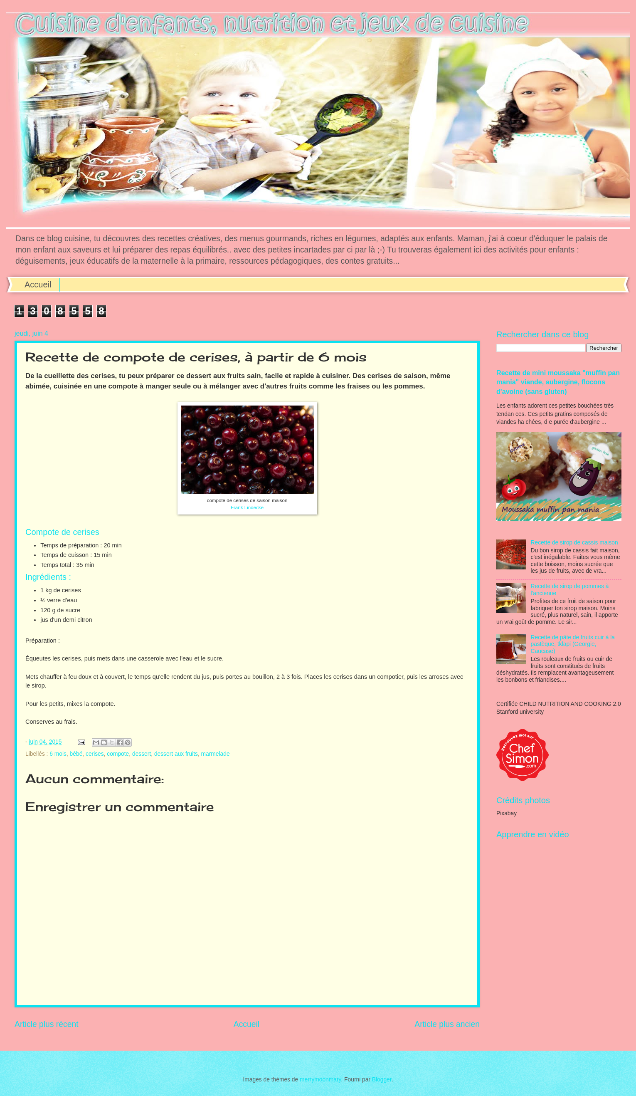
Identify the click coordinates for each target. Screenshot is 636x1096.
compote (118, 754)
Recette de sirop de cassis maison (574, 542)
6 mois (58, 754)
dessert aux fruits (176, 754)
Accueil (38, 284)
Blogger (382, 1079)
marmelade (215, 754)
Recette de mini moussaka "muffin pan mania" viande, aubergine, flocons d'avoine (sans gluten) (558, 382)
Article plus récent (47, 1024)
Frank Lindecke (247, 507)
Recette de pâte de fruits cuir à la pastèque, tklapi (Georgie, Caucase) (573, 644)
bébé (76, 754)
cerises (95, 754)
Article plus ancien (447, 1024)
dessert (141, 754)
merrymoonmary (320, 1079)
